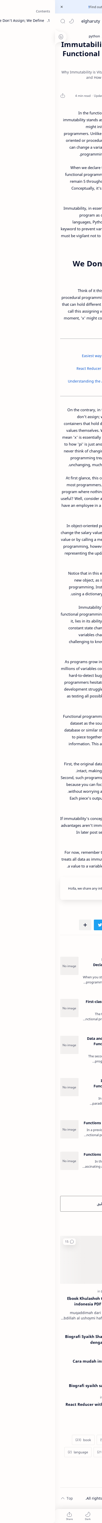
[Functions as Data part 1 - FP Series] (14, 1129)
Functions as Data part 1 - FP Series (60, 1122)
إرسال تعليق (51, 1203)
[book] (28, 1440)
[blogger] (54, 1440)
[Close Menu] (6, 7)
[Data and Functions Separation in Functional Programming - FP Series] (14, 1045)
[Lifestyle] (53, 1291)
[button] (16, 21)
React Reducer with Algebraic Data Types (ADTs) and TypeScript (50, 1407)
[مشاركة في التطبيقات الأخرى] (30, 925)
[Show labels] (83, 1464)
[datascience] (81, 1452)
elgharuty (35, 21)
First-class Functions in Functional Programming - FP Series (61, 1004)
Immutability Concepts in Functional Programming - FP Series (65, 1086)
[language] (22, 1452)
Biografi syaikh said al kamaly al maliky (52, 1385)
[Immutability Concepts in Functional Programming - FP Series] (14, 1087)
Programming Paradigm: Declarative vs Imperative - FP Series (64, 964)
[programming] (59, 1397)
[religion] (67, 1291)
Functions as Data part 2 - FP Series (60, 1154)
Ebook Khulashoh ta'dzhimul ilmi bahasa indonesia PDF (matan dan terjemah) (51, 1301)
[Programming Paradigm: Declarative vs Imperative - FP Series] (14, 966)
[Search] (7, 21)
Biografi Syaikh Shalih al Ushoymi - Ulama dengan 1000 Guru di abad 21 (50, 1339)
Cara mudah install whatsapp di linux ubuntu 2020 (54, 1364)
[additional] (83, 1440)
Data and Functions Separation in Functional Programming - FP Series (61, 1044)
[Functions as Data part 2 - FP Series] (14, 1161)
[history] (51, 1452)
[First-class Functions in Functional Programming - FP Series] (14, 1008)
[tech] (66, 1354)
